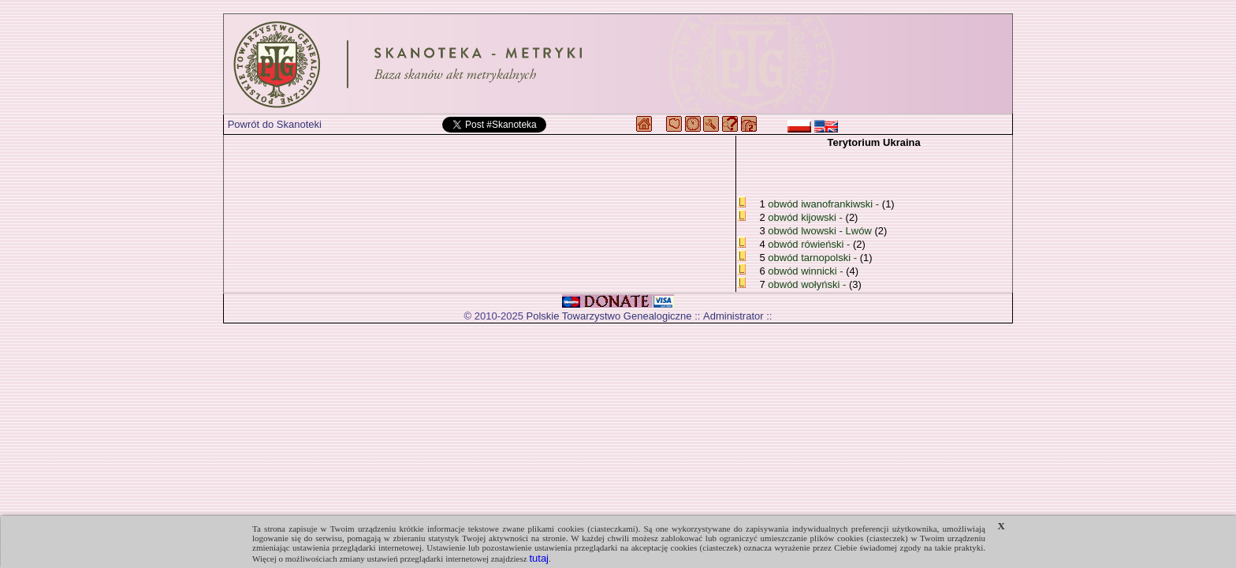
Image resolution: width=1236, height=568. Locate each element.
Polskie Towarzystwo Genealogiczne (609, 316)
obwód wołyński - (808, 284)
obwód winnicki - (807, 271)
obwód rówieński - (810, 244)
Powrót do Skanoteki (275, 124)
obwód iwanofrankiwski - (825, 204)
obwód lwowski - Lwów (820, 231)
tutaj (539, 558)
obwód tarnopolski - (813, 257)
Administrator (733, 316)
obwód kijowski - (806, 217)
